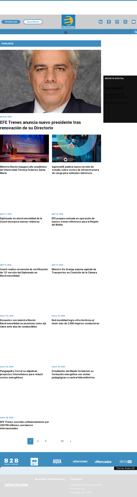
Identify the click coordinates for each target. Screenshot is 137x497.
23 (62, 441)
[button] (66, 32)
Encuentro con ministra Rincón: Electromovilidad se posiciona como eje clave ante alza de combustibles (23, 323)
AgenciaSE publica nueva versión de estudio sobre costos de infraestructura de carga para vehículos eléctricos (75, 170)
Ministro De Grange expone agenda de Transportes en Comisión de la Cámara (74, 271)
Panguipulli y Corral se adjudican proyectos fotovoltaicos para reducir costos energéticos (21, 374)
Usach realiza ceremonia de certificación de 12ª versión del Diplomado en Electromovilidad (24, 272)
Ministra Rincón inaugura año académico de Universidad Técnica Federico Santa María (23, 170)
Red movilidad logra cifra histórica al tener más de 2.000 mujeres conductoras (75, 322)
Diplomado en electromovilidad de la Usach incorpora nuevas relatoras (21, 220)
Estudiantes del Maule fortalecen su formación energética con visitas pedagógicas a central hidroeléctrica (73, 374)
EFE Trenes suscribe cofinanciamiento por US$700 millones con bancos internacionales (24, 425)
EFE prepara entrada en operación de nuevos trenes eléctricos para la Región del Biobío (75, 221)
